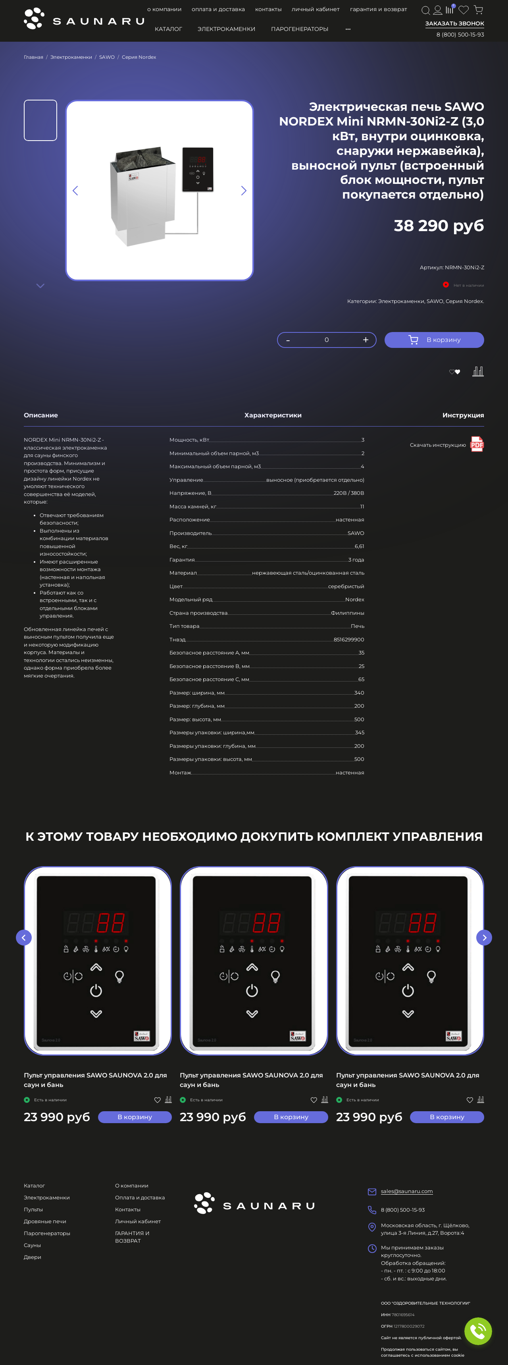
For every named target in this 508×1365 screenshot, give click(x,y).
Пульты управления (378, 29)
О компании (164, 9)
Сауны (32, 1245)
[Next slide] (40, 285)
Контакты (268, 9)
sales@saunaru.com (407, 1191)
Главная (33, 57)
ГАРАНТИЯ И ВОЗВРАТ (378, 9)
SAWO (107, 57)
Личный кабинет (316, 9)
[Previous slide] (75, 190)
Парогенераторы (300, 29)
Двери (32, 1257)
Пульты (33, 1209)
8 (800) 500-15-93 (460, 34)
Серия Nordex (139, 57)
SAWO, (436, 301)
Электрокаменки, (402, 301)
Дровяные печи (45, 1221)
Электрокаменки (227, 29)
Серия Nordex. (465, 301)
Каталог (168, 29)
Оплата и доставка (218, 9)
